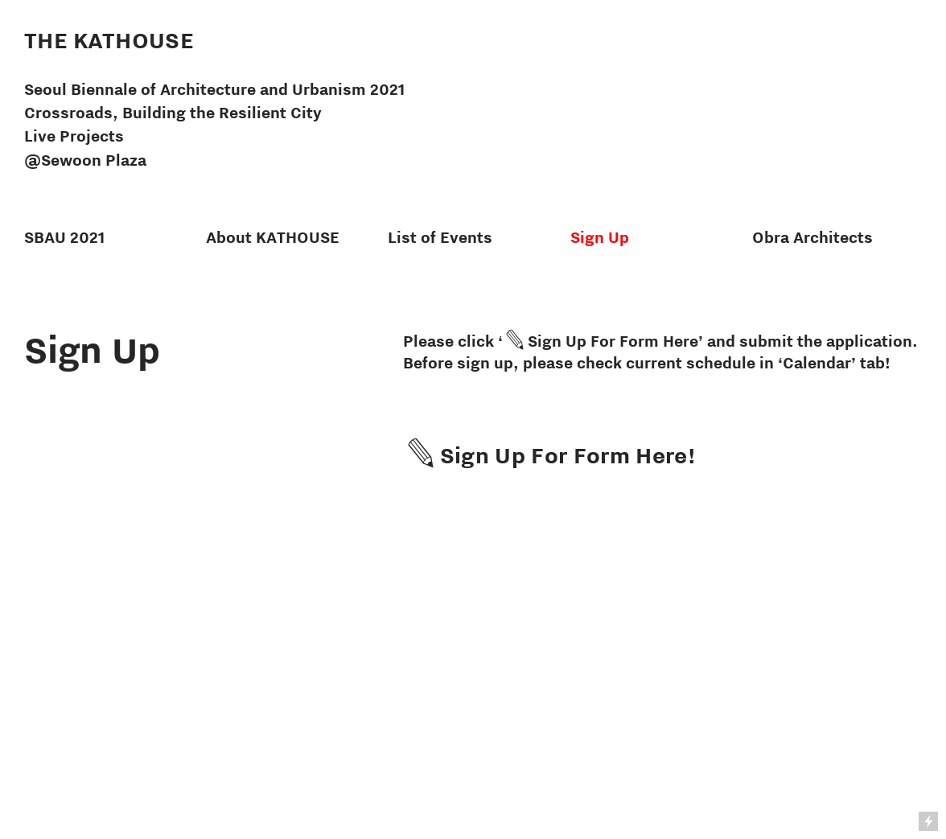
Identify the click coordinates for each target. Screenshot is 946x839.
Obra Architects (812, 237)
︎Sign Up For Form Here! (549, 455)
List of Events (440, 237)
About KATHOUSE (272, 237)
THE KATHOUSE (109, 40)
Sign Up (599, 237)
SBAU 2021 (64, 237)
